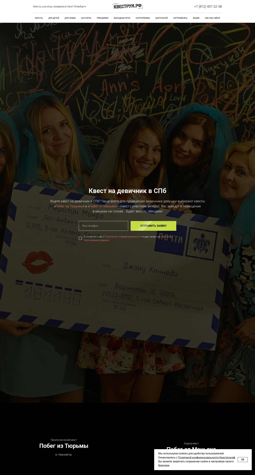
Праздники (102, 18)
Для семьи (70, 18)
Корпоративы (143, 18)
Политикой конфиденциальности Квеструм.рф (206, 457)
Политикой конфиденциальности (123, 236)
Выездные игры (122, 18)
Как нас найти (212, 18)
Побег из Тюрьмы (69, 206)
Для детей (53, 18)
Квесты (39, 18)
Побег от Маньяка (103, 206)
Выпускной (161, 18)
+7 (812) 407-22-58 (208, 6)
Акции (196, 18)
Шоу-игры (86, 18)
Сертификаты (180, 18)
